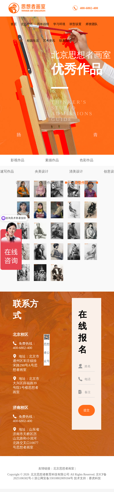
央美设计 (42, 171)
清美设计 (76, 171)
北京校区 (27, 24)
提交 (86, 410)
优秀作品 (17, 40)
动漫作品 (47, 182)
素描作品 (52, 160)
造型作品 (81, 182)
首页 (14, 24)
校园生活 (33, 40)
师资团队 (92, 24)
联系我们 (65, 40)
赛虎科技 (95, 478)
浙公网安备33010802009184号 (53, 478)
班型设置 (75, 24)
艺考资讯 (49, 40)
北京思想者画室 (63, 468)
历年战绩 (43, 24)
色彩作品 (87, 160)
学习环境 (59, 24)
